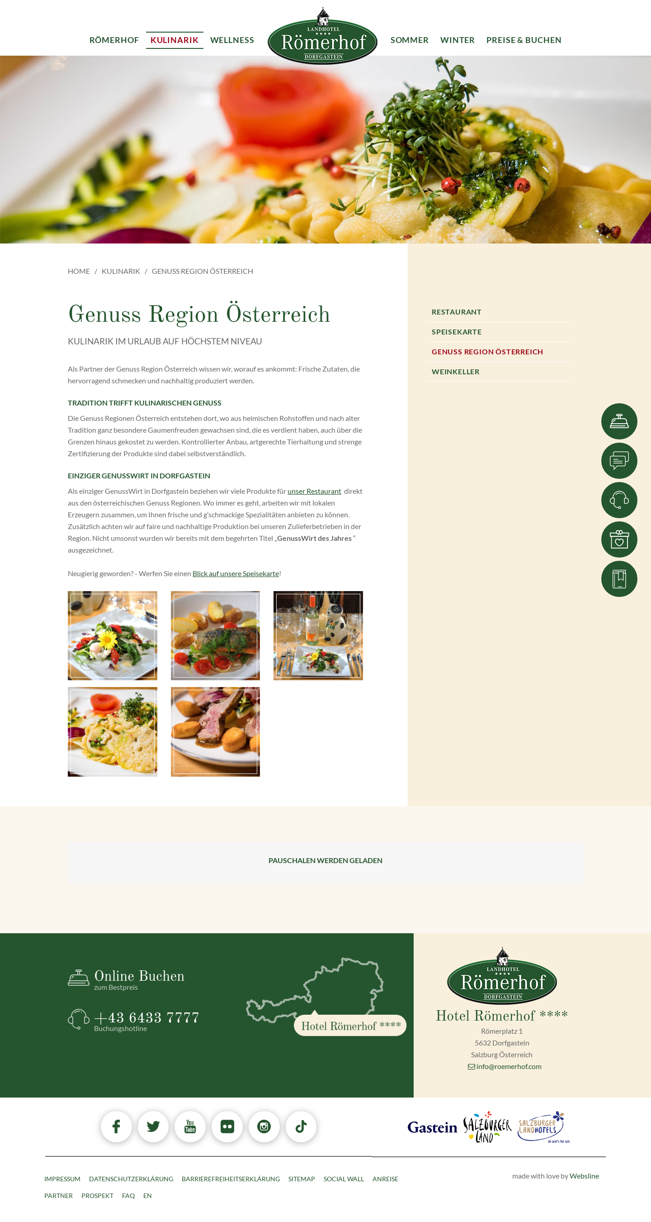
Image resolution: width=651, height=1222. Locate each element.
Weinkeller (456, 371)
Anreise (385, 1179)
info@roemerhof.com (505, 1066)
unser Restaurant (314, 491)
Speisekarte (457, 331)
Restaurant (457, 311)
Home (79, 271)
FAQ (128, 1195)
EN (147, 1195)
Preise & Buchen (523, 40)
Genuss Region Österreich (487, 351)
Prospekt (97, 1195)
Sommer (410, 40)
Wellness (232, 40)
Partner (58, 1195)
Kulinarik (121, 271)
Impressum (62, 1179)
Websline (584, 1175)
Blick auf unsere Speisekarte (236, 573)
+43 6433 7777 (162, 1022)
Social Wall (344, 1179)
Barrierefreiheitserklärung (231, 1179)
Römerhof (114, 40)
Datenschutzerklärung (131, 1179)
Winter (457, 40)
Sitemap (301, 1179)
